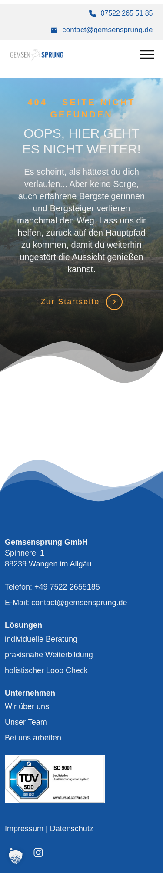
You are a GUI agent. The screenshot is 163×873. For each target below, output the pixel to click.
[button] (15, 857)
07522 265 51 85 (126, 13)
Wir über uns (27, 706)
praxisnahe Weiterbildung (49, 654)
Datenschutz (71, 828)
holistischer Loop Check (46, 670)
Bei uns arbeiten (33, 737)
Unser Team (26, 722)
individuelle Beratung (41, 639)
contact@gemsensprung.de (107, 30)
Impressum (25, 828)
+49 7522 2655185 (67, 587)
